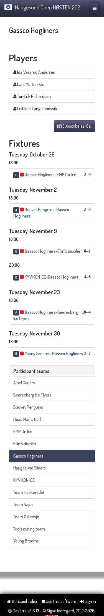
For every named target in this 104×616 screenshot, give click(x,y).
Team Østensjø (26, 516)
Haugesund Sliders (29, 468)
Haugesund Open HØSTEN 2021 (43, 7)
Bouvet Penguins (28, 407)
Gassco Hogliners (28, 456)
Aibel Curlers (24, 382)
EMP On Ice (22, 431)
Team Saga (23, 504)
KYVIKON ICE (24, 480)
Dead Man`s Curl (27, 419)
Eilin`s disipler (24, 443)
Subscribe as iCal (74, 126)
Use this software (58, 601)
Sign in (88, 601)
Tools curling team (29, 529)
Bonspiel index (22, 601)
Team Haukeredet (28, 492)
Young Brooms (26, 541)
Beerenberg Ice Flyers (32, 395)
